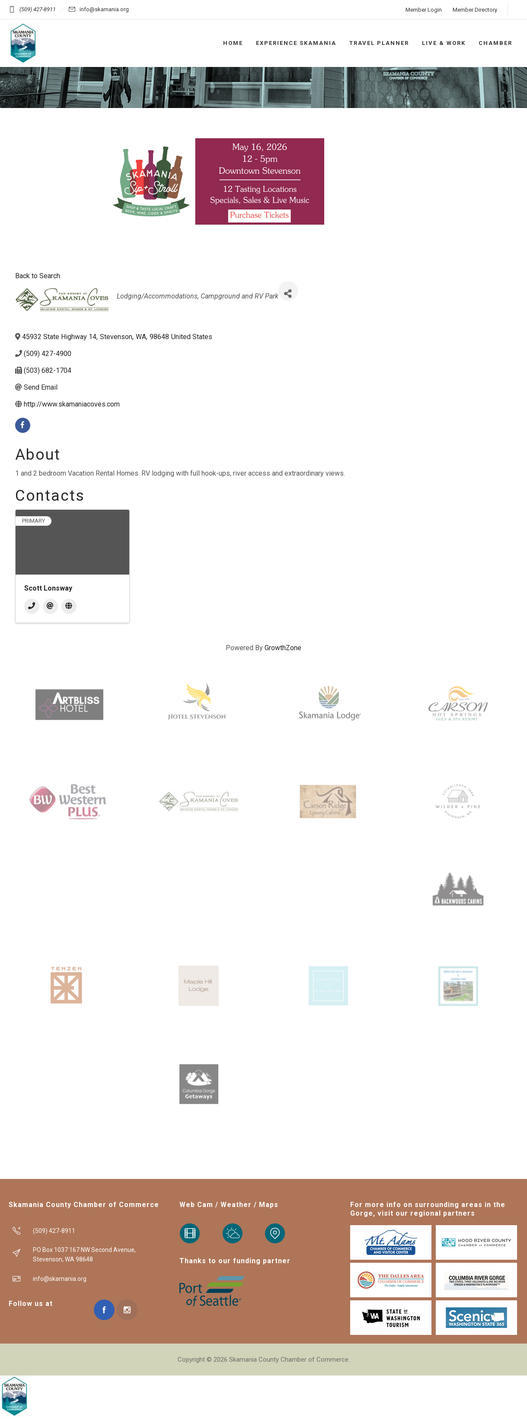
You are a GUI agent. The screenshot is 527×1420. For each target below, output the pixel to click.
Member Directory (475, 9)
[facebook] (22, 425)
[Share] (288, 291)
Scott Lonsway (48, 588)
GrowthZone (283, 648)
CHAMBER (495, 43)
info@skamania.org (104, 9)
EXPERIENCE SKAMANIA (296, 43)
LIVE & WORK (444, 43)
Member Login (424, 9)
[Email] (50, 606)
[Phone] (31, 606)
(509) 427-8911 (37, 9)
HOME (233, 43)
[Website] (69, 606)
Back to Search (37, 276)
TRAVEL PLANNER (379, 43)
